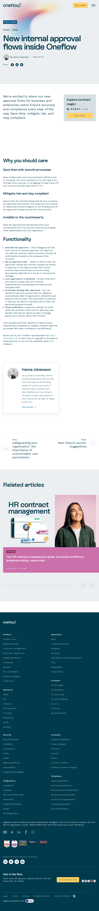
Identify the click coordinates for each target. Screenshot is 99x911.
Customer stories (59, 644)
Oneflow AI (8, 681)
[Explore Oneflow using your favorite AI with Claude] (11, 861)
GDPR (6, 753)
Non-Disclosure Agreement (64, 790)
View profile (29, 407)
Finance (7, 704)
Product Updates (11, 676)
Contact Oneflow (59, 762)
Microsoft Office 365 (13, 795)
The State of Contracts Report (66, 658)
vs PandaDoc (57, 690)
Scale (6, 722)
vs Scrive (55, 708)
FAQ (53, 662)
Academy (55, 648)
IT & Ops (7, 713)
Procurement (9, 708)
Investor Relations (60, 739)
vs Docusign (57, 685)
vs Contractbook (59, 699)
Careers (55, 753)
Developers (56, 667)
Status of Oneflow (63, 896)
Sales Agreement (59, 781)
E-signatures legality (13, 772)
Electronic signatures (13, 653)
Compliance (9, 749)
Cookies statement (42, 896)
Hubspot (7, 790)
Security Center (11, 739)
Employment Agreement (63, 795)
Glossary (55, 653)
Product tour (9, 639)
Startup (7, 727)
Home (6, 29)
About (54, 758)
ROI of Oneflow (10, 671)
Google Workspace (12, 804)
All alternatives (58, 713)
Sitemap (26, 896)
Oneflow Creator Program (64, 767)
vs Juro (54, 704)
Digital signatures (11, 658)
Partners (55, 749)
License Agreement (60, 804)
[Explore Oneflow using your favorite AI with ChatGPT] (5, 861)
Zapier (6, 808)
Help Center (57, 671)
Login (5, 896)
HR (4, 699)
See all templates (59, 808)
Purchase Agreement (61, 785)
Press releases (58, 744)
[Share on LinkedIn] (17, 64)
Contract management (14, 648)
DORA (6, 758)
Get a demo (80, 5)
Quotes (6, 667)
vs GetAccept (57, 694)
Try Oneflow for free (68, 880)
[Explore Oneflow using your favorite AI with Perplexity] (16, 861)
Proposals (8, 662)
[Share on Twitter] (21, 64)
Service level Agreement (63, 799)
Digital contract (11, 644)
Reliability (8, 744)
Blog (15, 29)
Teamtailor (8, 799)
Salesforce (8, 785)
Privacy (15, 896)
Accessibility (9, 767)
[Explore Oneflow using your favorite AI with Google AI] (22, 861)
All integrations (10, 813)
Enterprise (8, 717)
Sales (5, 694)
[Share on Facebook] (12, 64)
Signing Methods (11, 762)
